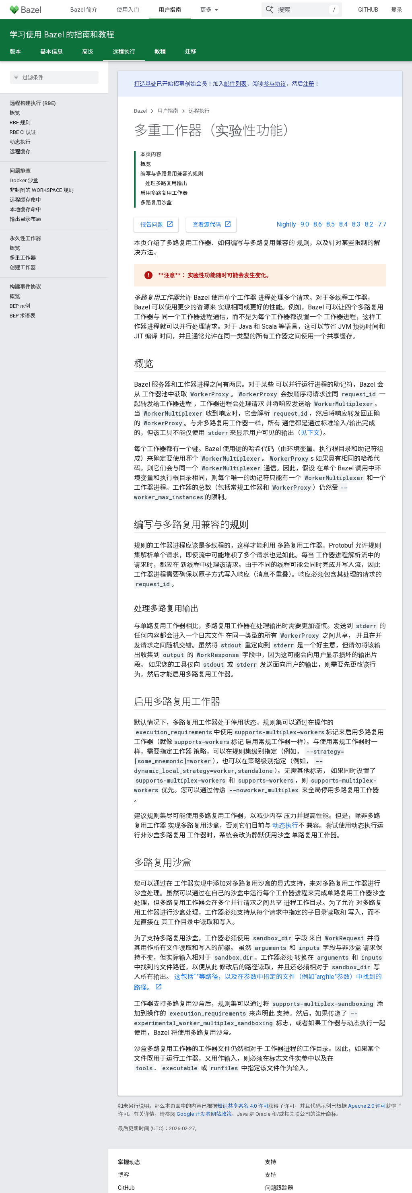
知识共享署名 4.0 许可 (242, 1106)
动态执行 (285, 825)
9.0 (305, 224)
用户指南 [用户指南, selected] (170, 9)
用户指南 (167, 111)
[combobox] (302, 9)
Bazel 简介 (83, 9)
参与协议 (275, 83)
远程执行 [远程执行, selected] (124, 51)
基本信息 (51, 51)
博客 (123, 1175)
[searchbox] (54, 77)
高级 (87, 51)
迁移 (190, 51)
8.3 (356, 224)
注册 (308, 83)
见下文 (310, 433)
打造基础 (145, 83)
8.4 (343, 224)
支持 (270, 1175)
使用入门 (128, 9)
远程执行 (199, 111)
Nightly (286, 224)
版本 (15, 51)
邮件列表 (235, 83)
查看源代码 (212, 224)
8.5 (330, 224)
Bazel (140, 111)
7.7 (382, 224)
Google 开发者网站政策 (204, 1114)
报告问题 (156, 224)
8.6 (317, 224)
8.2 (369, 224)
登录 (396, 9)
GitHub (368, 9)
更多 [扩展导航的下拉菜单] (206, 9)
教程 (160, 51)
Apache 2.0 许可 (367, 1106)
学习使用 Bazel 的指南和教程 (62, 34)
